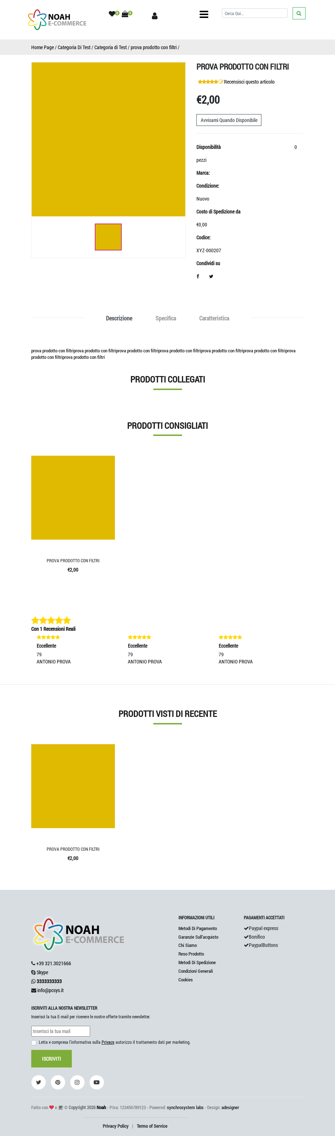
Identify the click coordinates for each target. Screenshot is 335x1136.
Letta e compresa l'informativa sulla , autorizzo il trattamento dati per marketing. (115, 1042)
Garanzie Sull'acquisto (198, 937)
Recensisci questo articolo (249, 81)
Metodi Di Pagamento (197, 928)
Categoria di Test (110, 47)
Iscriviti (51, 1058)
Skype (42, 972)
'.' (32, 748)
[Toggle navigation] (203, 14)
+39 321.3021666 (53, 963)
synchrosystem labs (185, 1107)
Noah (101, 1107)
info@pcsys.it (50, 990)
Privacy (108, 1042)
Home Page (42, 47)
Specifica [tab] (165, 318)
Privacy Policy (116, 1126)
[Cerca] (254, 13)
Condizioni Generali (195, 971)
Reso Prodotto (191, 953)
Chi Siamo (187, 945)
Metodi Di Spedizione (197, 962)
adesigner (230, 1107)
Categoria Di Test (74, 47)
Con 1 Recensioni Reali (53, 628)
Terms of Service (152, 1126)
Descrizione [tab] (119, 318)
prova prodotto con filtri (154, 47)
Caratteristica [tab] (214, 318)
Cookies (185, 979)
